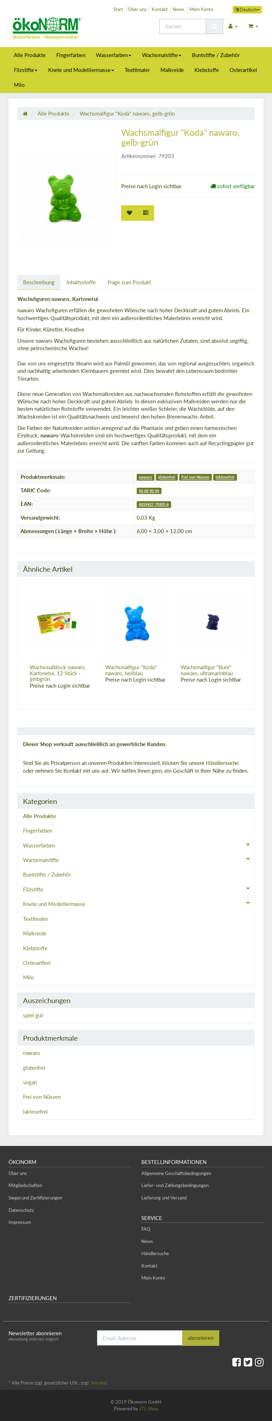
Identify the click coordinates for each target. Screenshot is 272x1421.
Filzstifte (26, 70)
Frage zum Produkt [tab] (129, 282)
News (179, 9)
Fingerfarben (70, 55)
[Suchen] (182, 26)
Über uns (137, 9)
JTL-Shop (148, 1408)
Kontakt (160, 9)
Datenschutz (21, 1210)
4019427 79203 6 (154, 504)
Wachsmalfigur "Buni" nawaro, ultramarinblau (207, 670)
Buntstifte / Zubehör (216, 55)
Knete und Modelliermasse (81, 70)
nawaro (145, 477)
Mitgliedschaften (25, 1185)
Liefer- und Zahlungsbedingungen (175, 1185)
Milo (19, 85)
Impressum (19, 1222)
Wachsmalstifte (161, 55)
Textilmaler (137, 70)
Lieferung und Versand (164, 1198)
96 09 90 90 (149, 490)
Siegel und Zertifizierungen (35, 1198)
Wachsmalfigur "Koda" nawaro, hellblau (131, 670)
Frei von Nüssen (195, 477)
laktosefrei (225, 477)
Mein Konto (201, 9)
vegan (30, 1082)
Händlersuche (222, 763)
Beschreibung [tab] (39, 282)
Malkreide (172, 70)
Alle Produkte (30, 55)
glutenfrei (166, 477)
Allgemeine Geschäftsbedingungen (176, 1173)
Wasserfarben (113, 55)
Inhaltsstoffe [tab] (81, 282)
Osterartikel (243, 70)
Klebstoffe (206, 70)
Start (118, 9)
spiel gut (33, 1015)
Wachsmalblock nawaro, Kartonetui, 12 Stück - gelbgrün (58, 673)
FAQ (145, 1229)
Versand (99, 1383)
